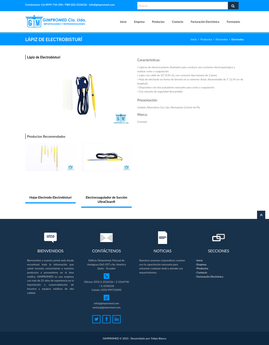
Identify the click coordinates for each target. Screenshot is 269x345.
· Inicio (199, 260)
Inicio (123, 19)
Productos (158, 19)
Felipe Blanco (158, 338)
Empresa (139, 19)
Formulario (233, 19)
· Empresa (200, 264)
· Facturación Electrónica (209, 276)
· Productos (201, 268)
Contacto (177, 19)
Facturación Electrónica (205, 19)
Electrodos (222, 39)
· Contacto (201, 272)
